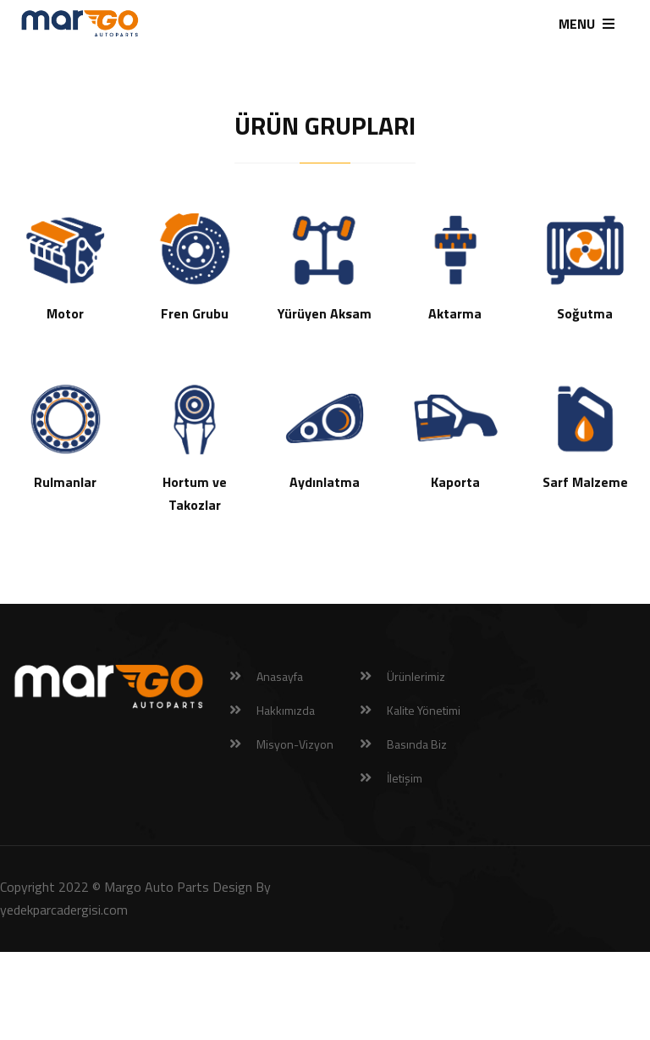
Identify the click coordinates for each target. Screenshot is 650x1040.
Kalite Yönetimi (423, 710)
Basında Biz (417, 744)
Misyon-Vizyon (294, 744)
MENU (586, 24)
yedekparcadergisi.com (64, 909)
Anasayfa (279, 676)
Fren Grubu (195, 313)
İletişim (404, 778)
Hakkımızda (285, 710)
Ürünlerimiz (416, 676)
